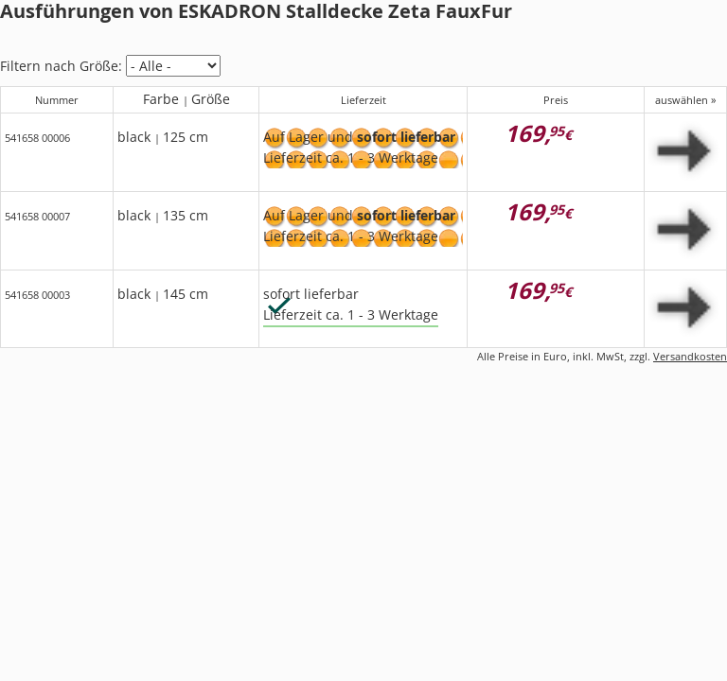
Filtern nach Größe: (61, 66)
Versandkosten (690, 356)
